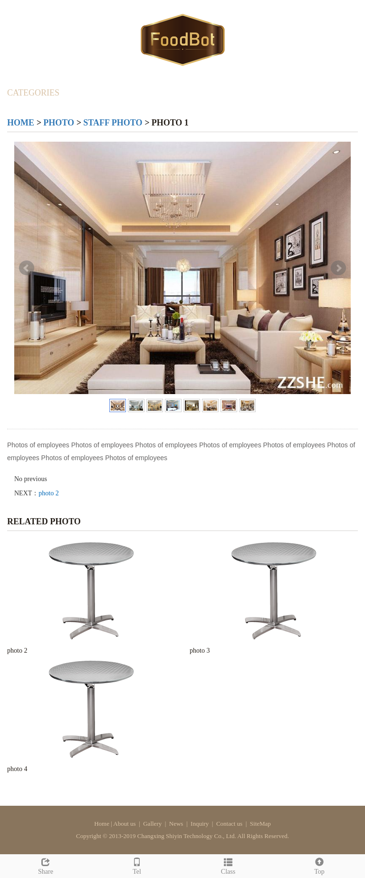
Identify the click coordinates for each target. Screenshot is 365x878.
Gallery (152, 823)
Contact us (229, 823)
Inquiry (200, 823)
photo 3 (200, 650)
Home (20, 122)
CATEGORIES (33, 92)
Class (228, 865)
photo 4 (17, 768)
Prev (26, 268)
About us (124, 823)
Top (319, 865)
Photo (58, 122)
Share (45, 865)
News (176, 823)
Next (338, 268)
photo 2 (48, 493)
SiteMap (260, 823)
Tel (136, 865)
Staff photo (112, 122)
